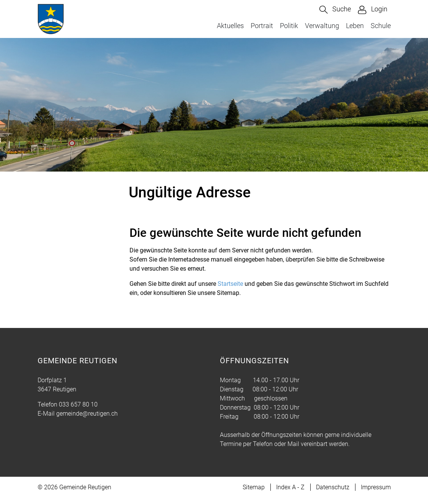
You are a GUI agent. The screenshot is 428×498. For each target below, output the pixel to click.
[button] (335, 9)
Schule (381, 26)
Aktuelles (230, 26)
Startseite (230, 283)
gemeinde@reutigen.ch (87, 413)
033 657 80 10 (78, 404)
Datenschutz (332, 487)
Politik (289, 26)
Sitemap (254, 487)
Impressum (376, 487)
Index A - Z (290, 487)
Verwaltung (322, 26)
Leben (355, 26)
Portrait (262, 26)
